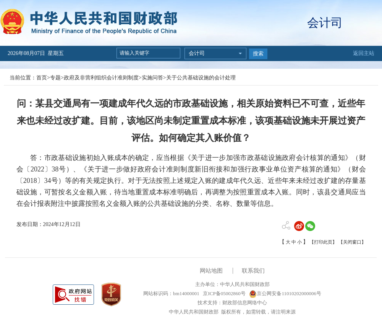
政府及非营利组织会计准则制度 (101, 78)
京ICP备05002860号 (223, 293)
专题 (55, 78)
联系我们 (253, 271)
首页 (41, 78)
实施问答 (152, 78)
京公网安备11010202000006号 (285, 293)
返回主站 (363, 53)
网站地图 (211, 271)
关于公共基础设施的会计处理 (201, 78)
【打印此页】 (323, 242)
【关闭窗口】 (352, 242)
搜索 (258, 54)
